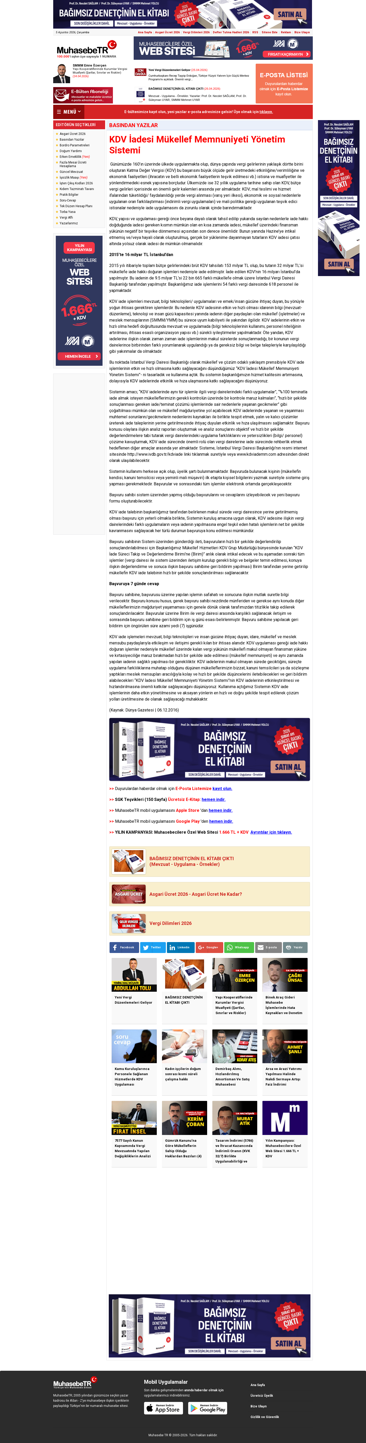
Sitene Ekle (269, 32)
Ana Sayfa (145, 32)
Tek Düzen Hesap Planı (76, 206)
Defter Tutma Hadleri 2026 (231, 32)
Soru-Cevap (68, 200)
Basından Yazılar (72, 139)
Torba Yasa (68, 212)
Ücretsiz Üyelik (261, 1396)
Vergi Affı (66, 217)
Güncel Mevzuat (71, 172)
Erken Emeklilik (75, 157)
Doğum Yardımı (71, 151)
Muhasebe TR (158, 1435)
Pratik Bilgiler (69, 195)
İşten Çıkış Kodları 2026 (76, 183)
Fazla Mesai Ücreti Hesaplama (73, 164)
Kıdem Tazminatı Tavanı (77, 189)
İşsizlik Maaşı (73, 177)
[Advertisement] (79, 454)
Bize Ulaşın (302, 32)
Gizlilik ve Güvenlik (264, 1417)
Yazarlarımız (69, 223)
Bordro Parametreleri (75, 145)
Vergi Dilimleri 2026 (196, 32)
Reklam (286, 32)
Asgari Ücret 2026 (167, 32)
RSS (255, 32)
